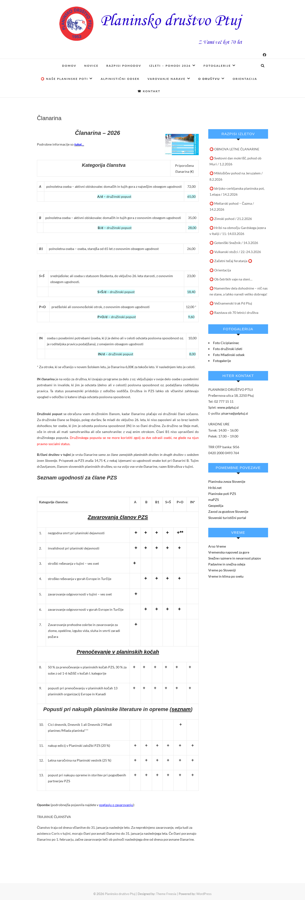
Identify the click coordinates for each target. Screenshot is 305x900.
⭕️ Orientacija (220, 270)
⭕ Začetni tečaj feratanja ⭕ (230, 261)
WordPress (204, 894)
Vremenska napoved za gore (228, 552)
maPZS (213, 500)
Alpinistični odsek (120, 79)
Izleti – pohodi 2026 (170, 65)
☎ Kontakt (148, 91)
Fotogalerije (217, 65)
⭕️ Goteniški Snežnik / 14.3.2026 (233, 243)
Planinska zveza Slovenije (226, 481)
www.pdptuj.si (228, 407)
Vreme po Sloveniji (222, 570)
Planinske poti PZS (222, 494)
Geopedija (215, 505)
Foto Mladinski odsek (228, 355)
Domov (69, 65)
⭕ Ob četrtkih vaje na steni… (230, 279)
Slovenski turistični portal (227, 518)
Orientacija (245, 79)
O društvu (209, 79)
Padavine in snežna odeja (226, 564)
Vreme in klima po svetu (226, 576)
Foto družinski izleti (227, 349)
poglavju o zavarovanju (116, 805)
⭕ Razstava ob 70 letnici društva (233, 312)
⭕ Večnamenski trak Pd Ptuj (230, 303)
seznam (181, 709)
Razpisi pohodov (123, 65)
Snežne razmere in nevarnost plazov (234, 558)
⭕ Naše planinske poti (64, 79)
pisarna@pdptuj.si (234, 413)
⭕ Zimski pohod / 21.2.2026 (230, 219)
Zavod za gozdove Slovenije (228, 511)
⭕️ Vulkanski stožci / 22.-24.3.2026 (235, 252)
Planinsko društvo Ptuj (120, 894)
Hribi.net (215, 488)
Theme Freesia (166, 894)
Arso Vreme (217, 546)
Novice (91, 65)
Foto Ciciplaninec (226, 343)
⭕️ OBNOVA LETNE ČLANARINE (234, 149)
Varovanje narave (166, 79)
